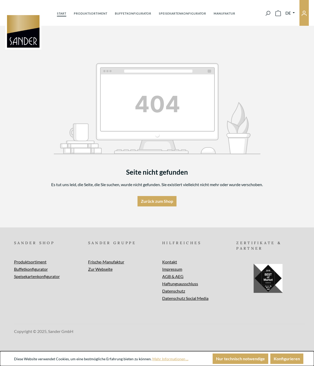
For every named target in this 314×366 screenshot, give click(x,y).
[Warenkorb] (278, 13)
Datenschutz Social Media (185, 298)
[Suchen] (267, 13)
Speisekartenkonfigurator (37, 276)
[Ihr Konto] (304, 13)
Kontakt (169, 261)
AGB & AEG (173, 276)
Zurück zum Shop (157, 201)
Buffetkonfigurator (31, 269)
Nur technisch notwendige (240, 358)
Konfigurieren (287, 358)
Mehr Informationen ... (170, 359)
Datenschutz (173, 290)
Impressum (172, 269)
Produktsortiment (30, 261)
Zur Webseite (100, 269)
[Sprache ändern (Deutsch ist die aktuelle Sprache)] (290, 13)
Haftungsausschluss (180, 283)
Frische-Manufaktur (106, 261)
